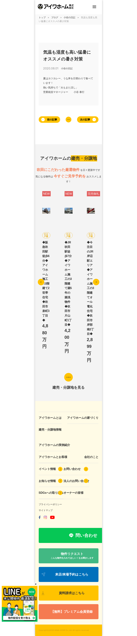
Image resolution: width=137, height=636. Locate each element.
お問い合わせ (72, 468)
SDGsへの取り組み (51, 492)
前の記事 (52, 119)
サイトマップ (46, 510)
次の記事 (85, 119)
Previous (41, 282)
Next (96, 282)
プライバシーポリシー (50, 504)
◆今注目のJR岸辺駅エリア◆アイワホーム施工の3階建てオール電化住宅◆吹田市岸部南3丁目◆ (90, 288)
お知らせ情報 (47, 480)
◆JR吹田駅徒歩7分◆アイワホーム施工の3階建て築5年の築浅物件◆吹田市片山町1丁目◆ (68, 283)
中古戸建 (46, 235)
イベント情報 (47, 468)
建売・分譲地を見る (68, 387)
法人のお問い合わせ (76, 480)
